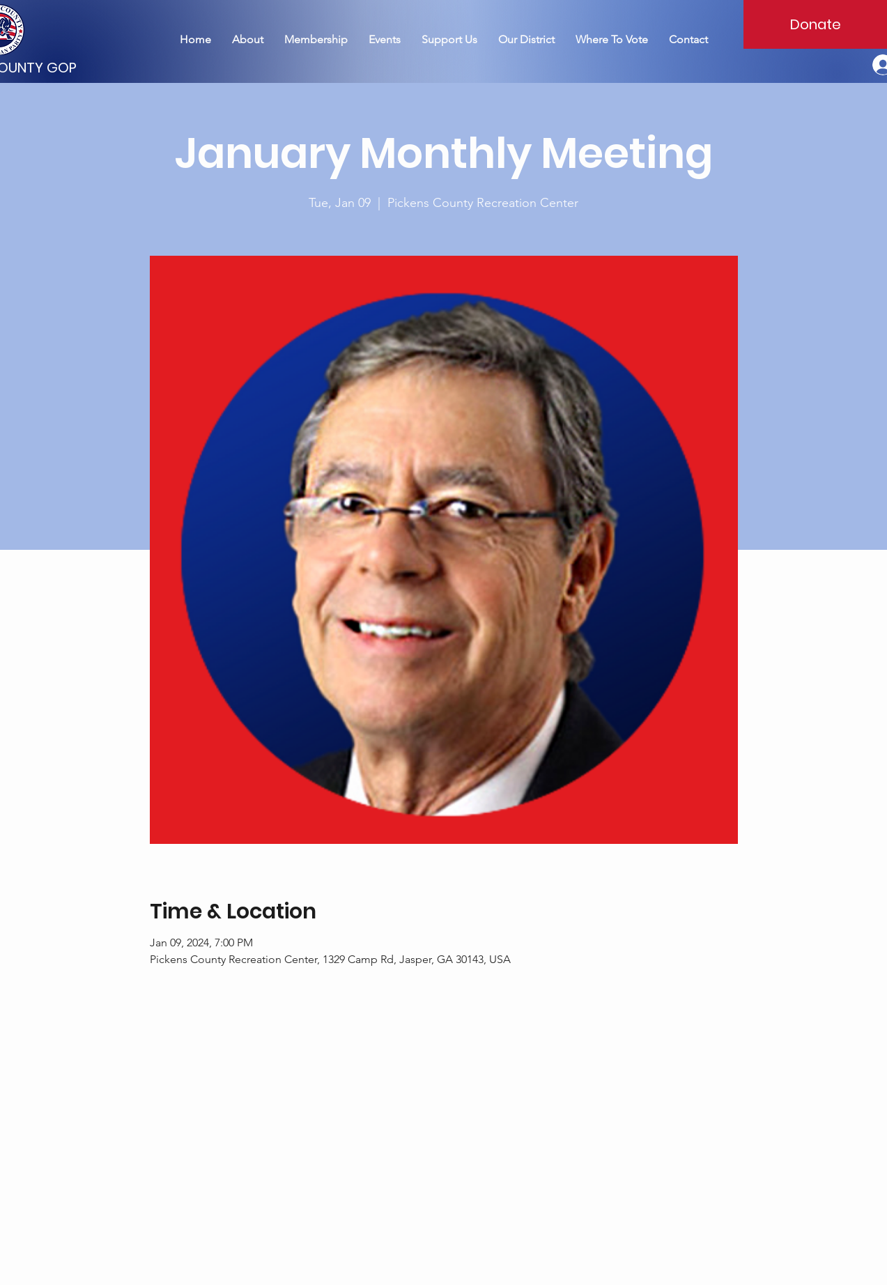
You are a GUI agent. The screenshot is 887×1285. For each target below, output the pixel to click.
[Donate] (815, 24)
